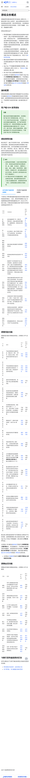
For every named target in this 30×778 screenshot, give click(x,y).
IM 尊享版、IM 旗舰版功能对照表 (13, 669)
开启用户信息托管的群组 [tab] (22, 191)
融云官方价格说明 (17, 83)
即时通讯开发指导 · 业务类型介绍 (13, 667)
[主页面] (2, 7)
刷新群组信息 (26, 245)
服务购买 (17, 75)
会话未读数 (21, 597)
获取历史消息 (22, 457)
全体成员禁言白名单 (26, 322)
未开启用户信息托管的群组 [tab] (8, 191)
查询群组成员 (26, 255)
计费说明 (17, 552)
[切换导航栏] (2, 2)
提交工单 (23, 68)
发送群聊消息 (26, 354)
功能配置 (11, 556)
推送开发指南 (22, 422)
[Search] (27, 2)
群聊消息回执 (22, 394)
